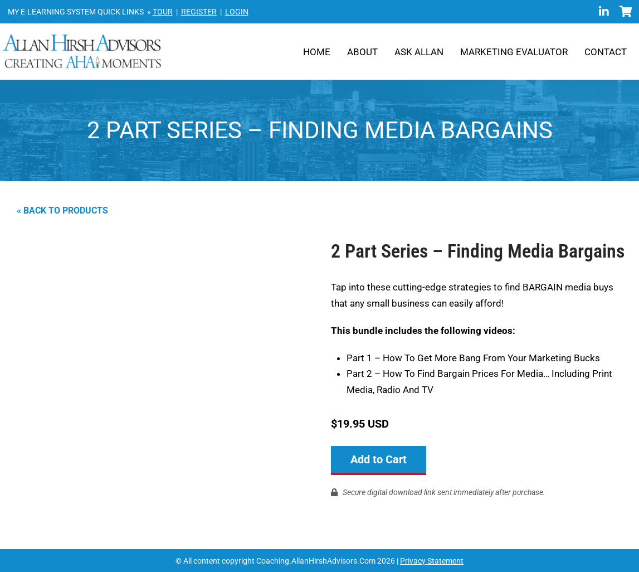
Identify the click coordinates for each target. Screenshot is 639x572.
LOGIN (236, 11)
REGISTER (199, 11)
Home (316, 51)
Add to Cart (378, 459)
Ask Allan (418, 51)
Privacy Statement (432, 560)
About (362, 51)
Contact (605, 51)
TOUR (163, 11)
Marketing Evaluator (514, 51)
